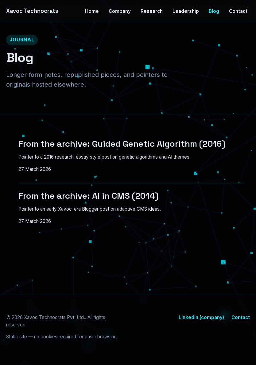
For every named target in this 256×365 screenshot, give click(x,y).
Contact (238, 11)
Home (92, 11)
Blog (214, 11)
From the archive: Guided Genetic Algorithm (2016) (122, 143)
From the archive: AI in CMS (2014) (88, 195)
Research (152, 11)
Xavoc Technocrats (32, 10)
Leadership (186, 11)
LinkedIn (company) (201, 317)
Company (120, 11)
